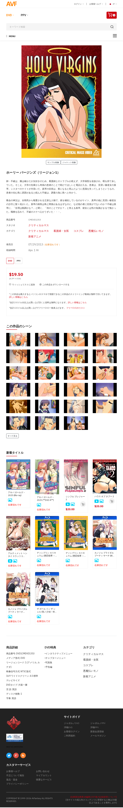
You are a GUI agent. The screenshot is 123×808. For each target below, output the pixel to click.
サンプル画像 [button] (53, 162)
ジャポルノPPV (97, 723)
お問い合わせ (42, 771)
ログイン (79, 4)
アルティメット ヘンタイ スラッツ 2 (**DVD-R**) (17, 555)
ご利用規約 (69, 736)
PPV (23, 15)
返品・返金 (11, 780)
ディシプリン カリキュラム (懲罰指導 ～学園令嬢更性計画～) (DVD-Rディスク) (76, 555)
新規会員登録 (97, 732)
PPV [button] (18, 260)
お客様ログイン (72, 732)
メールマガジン (98, 736)
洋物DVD (68, 728)
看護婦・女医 (55, 231)
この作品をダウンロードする (54, 285)
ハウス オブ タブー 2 (104, 497)
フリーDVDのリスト (75, 308)
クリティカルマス (33, 225)
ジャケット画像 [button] (69, 162)
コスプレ (73, 231)
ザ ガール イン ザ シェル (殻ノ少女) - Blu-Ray (47, 611)
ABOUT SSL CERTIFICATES (14, 747)
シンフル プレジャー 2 (75, 498)
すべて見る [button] (12, 436)
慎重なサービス (44, 780)
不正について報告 (15, 776)
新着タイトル (15, 453)
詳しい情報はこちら (18, 297)
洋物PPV (94, 728)
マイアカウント (44, 776)
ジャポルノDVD (71, 723)
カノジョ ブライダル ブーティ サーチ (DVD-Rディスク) (17, 611)
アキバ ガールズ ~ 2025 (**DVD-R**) (45, 499)
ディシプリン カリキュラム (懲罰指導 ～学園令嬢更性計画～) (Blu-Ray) (47, 555)
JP (113, 4)
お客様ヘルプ (96, 4)
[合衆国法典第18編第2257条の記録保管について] (93, 797)
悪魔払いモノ (90, 231)
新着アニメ (29, 236)
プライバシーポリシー (17, 784)
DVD (9, 15)
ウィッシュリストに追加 (22, 285)
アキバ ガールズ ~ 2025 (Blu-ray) (16, 494)
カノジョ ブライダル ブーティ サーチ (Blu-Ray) (104, 555)
